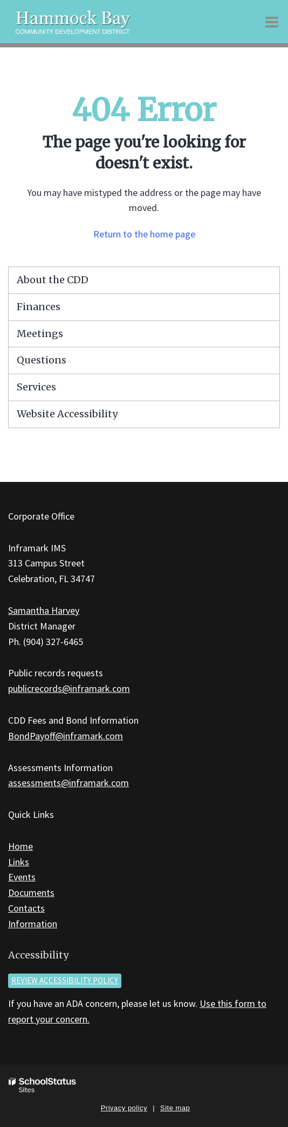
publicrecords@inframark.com (69, 688)
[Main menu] (272, 21)
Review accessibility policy (64, 980)
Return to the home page (144, 234)
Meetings (40, 333)
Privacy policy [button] (124, 1108)
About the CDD (52, 280)
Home (20, 846)
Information (32, 924)
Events (22, 877)
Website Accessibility (67, 414)
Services (36, 387)
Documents (31, 892)
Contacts (26, 908)
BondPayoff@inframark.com (65, 736)
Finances (38, 306)
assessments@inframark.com (68, 782)
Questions (41, 360)
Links (18, 862)
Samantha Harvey (43, 610)
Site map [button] (175, 1108)
